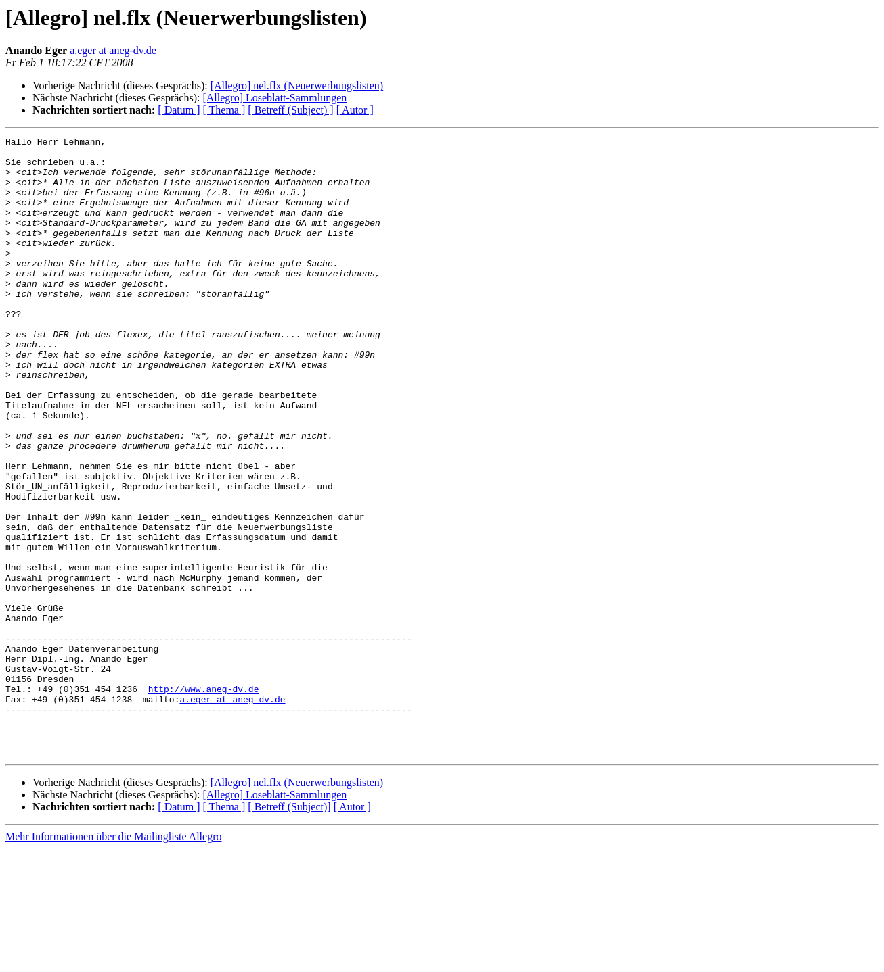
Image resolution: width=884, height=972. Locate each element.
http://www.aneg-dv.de (203, 800)
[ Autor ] (355, 110)
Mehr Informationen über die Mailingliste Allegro (113, 960)
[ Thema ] (224, 110)
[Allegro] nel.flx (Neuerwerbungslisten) (297, 85)
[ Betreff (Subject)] (289, 930)
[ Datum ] (179, 110)
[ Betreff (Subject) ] (290, 110)
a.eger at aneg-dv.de (113, 50)
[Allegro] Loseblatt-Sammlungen (274, 97)
